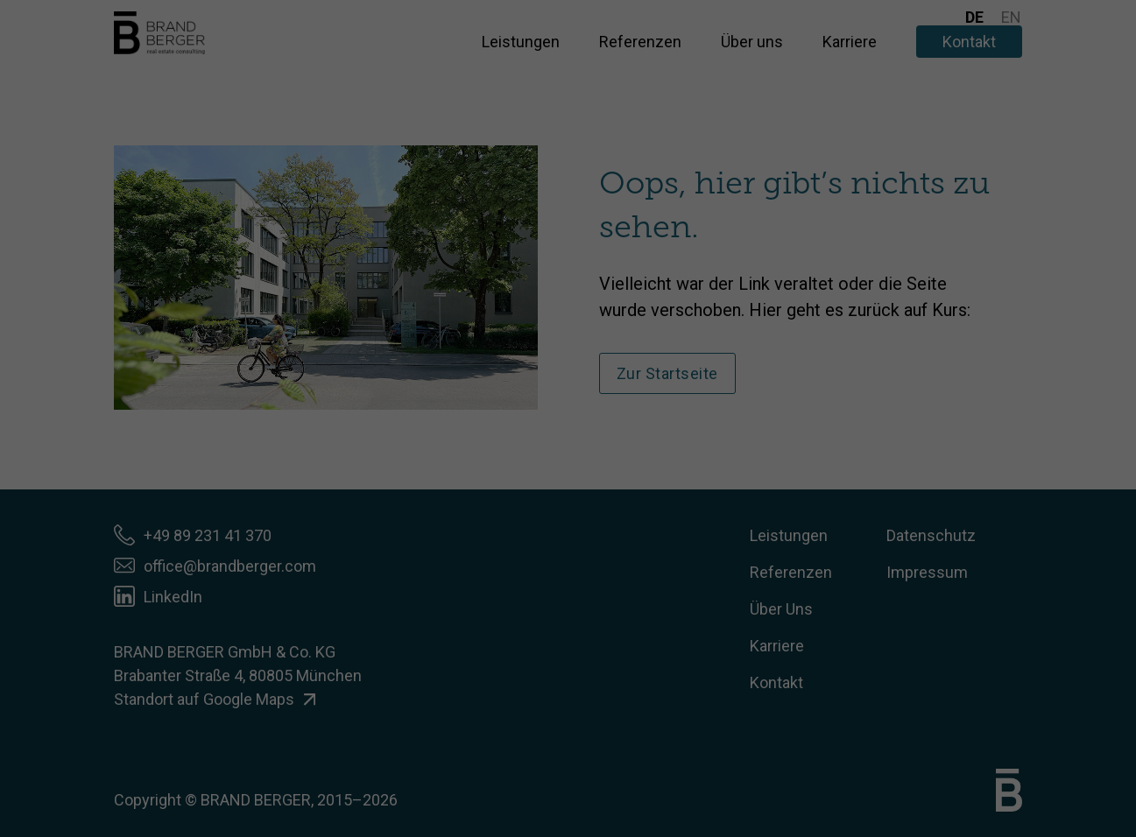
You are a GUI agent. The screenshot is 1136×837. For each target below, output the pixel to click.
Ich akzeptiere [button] (568, 309)
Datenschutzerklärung (518, 221)
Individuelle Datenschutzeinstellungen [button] (568, 412)
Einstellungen (410, 237)
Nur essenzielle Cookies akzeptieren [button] (568, 360)
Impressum (655, 450)
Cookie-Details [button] (488, 450)
